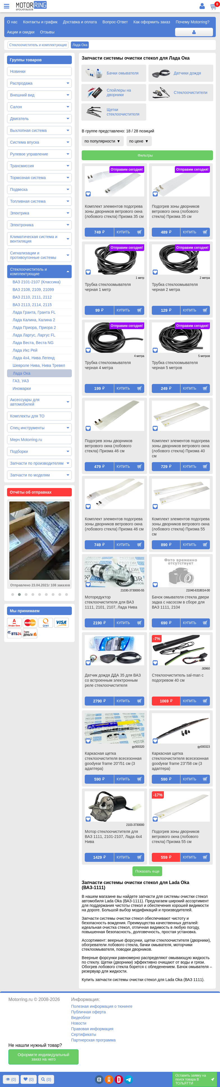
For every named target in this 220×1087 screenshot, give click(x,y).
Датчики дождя (187, 73)
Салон (16, 107)
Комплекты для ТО (27, 416)
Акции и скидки (21, 32)
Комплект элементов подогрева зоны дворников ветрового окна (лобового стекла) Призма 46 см (114, 524)
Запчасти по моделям (30, 475)
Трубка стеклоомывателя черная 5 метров (175, 365)
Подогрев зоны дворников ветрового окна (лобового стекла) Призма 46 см (108, 446)
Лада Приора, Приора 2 (34, 327)
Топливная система (28, 201)
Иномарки (22, 388)
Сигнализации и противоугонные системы (33, 255)
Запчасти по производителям (36, 463)
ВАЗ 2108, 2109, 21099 (33, 289)
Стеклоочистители (190, 92)
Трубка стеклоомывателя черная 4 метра (108, 365)
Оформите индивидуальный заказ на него (43, 1056)
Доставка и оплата (80, 22)
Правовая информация (92, 1029)
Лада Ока (21, 373)
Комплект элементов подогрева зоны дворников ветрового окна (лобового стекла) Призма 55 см (181, 526)
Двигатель (19, 118)
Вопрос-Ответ (115, 22)
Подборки (19, 451)
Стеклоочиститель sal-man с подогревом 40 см (177, 678)
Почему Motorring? (192, 22)
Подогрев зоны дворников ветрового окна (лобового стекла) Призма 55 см (175, 836)
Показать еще (147, 871)
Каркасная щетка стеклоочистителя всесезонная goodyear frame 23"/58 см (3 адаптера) (180, 761)
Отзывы (47, 32)
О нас (12, 22)
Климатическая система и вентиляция (33, 238)
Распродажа (21, 83)
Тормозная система (28, 177)
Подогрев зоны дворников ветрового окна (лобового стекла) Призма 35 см (175, 211)
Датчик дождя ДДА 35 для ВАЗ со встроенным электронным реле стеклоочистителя (113, 680)
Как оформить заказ (152, 22)
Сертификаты (83, 1034)
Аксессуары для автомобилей (25, 401)
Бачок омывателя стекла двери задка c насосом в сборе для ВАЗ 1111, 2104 (180, 602)
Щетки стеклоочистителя (123, 111)
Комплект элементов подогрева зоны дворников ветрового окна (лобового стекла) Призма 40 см (181, 448)
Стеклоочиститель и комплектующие (28, 271)
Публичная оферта (88, 1012)
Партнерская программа (93, 1040)
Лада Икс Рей (25, 350)
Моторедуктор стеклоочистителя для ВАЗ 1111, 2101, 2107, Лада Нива (111, 602)
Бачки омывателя (122, 73)
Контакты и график (40, 22)
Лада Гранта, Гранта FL (34, 312)
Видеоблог (81, 1017)
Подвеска (18, 189)
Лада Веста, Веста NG (33, 342)
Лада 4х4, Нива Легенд (34, 358)
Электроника (22, 225)
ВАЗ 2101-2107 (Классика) (37, 282)
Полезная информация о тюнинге (101, 1006)
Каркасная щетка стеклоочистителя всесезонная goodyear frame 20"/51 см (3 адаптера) (113, 761)
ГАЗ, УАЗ (21, 381)
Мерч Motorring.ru (26, 439)
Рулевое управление (29, 154)
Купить (123, 232)
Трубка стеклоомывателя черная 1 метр (108, 287)
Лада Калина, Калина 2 (34, 320)
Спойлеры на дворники (119, 92)
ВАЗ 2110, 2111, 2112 (32, 297)
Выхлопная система (28, 130)
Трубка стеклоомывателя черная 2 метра (175, 287)
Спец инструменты (27, 428)
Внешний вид (22, 95)
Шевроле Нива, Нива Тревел (39, 365)
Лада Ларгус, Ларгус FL (34, 335)
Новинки (18, 71)
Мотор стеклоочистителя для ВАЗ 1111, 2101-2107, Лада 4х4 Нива (113, 836)
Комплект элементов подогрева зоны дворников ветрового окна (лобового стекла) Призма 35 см (114, 211)
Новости (78, 1023)
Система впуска (24, 142)
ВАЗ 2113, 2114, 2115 (32, 304)
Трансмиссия (22, 166)
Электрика (19, 213)
